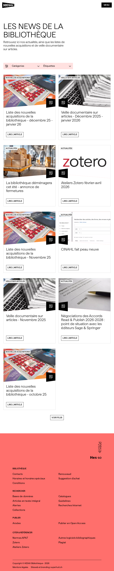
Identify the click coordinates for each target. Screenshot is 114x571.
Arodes (17, 523)
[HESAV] (9, 5)
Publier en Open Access (71, 523)
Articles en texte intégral (26, 500)
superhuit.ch (56, 567)
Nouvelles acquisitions (18, 79)
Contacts (18, 473)
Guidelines (64, 500)
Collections (19, 509)
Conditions (19, 483)
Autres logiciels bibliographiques (76, 537)
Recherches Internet (70, 505)
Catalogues (64, 496)
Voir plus (57, 418)
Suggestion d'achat (69, 478)
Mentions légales (20, 567)
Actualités (11, 149)
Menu (107, 5)
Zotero (16, 542)
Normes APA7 (20, 537)
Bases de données (23, 496)
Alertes (17, 505)
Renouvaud (64, 473)
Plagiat (62, 542)
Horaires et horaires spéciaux (29, 478)
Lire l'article (15, 135)
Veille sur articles (70, 79)
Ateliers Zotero (21, 547)
